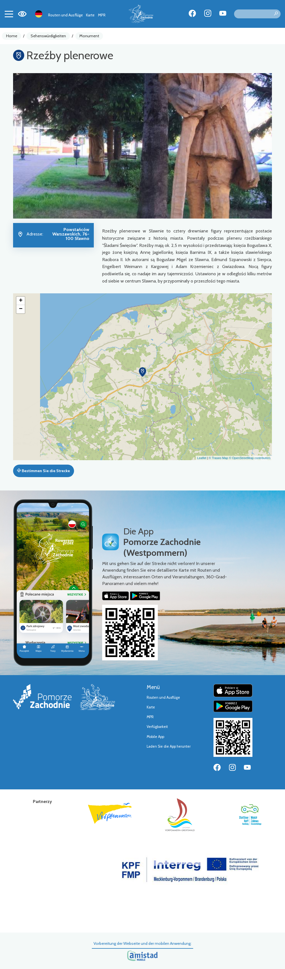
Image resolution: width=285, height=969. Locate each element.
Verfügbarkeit (157, 727)
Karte (90, 15)
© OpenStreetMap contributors (250, 458)
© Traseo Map (218, 458)
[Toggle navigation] (8, 14)
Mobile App (155, 737)
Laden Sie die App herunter (169, 746)
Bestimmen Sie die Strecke (43, 470)
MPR (101, 15)
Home (11, 35)
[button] (142, 372)
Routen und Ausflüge (65, 15)
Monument (89, 35)
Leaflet (201, 458)
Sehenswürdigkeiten (48, 35)
